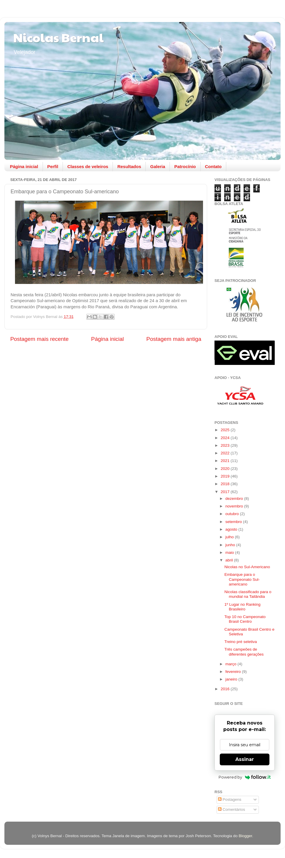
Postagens (230, 799)
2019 (226, 476)
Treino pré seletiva (240, 641)
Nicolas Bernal (58, 37)
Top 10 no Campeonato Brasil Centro (245, 619)
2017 (226, 492)
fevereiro (233, 671)
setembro (234, 521)
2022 (226, 453)
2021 (226, 460)
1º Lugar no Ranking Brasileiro (242, 606)
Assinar (244, 759)
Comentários (231, 809)
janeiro (231, 679)
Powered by (245, 777)
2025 (226, 430)
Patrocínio (185, 166)
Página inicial (24, 166)
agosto (231, 529)
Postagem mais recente (39, 339)
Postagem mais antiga (173, 339)
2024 (226, 438)
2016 (226, 689)
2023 (226, 445)
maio (230, 552)
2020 (226, 468)
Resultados (129, 166)
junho (230, 545)
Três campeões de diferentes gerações (244, 651)
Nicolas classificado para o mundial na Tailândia (247, 594)
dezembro (234, 498)
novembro (234, 506)
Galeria (157, 166)
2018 (226, 484)
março (231, 664)
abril (229, 560)
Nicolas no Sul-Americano (247, 567)
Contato (213, 166)
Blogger (245, 836)
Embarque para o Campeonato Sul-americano (242, 579)
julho (230, 537)
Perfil (52, 166)
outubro (232, 514)
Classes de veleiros (87, 166)
